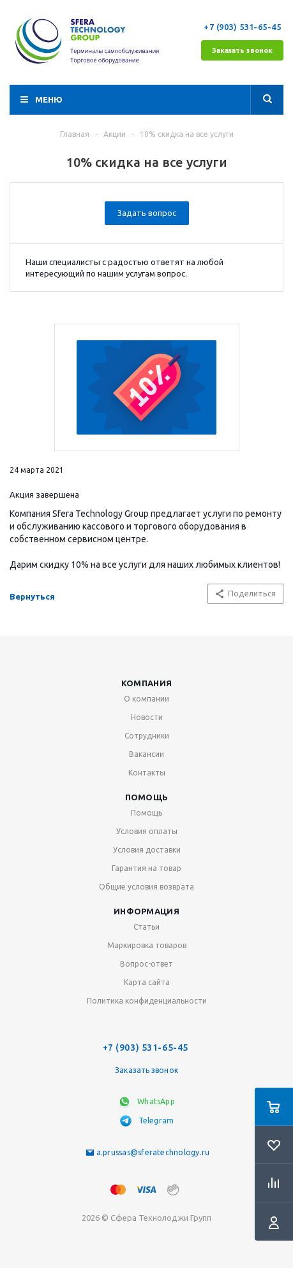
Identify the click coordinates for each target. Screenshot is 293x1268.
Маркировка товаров (146, 945)
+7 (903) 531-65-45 (243, 26)
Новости (147, 717)
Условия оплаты (146, 831)
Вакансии (146, 754)
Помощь (147, 797)
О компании (146, 699)
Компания (146, 683)
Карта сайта (147, 982)
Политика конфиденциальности (147, 1001)
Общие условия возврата (146, 887)
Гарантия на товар (146, 868)
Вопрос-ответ (146, 964)
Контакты (146, 772)
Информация (146, 911)
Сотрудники (146, 735)
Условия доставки (147, 850)
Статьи (146, 927)
